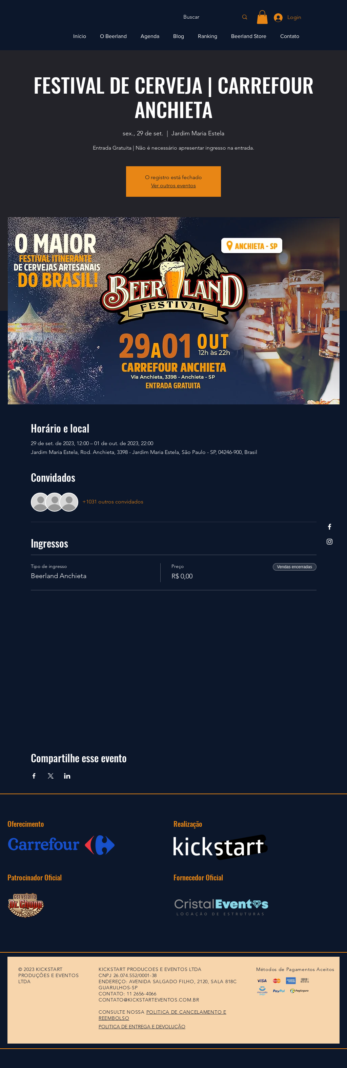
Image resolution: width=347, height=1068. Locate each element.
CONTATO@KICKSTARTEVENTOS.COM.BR (149, 1000)
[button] (262, 17)
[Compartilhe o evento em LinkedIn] (67, 776)
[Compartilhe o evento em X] (50, 776)
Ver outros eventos (173, 185)
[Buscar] (205, 17)
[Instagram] (329, 542)
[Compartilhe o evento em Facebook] (34, 776)
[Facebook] (329, 527)
